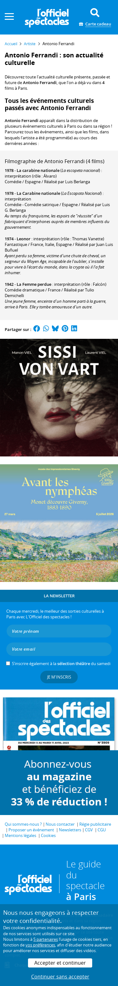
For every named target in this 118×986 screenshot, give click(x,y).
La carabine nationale (38, 170)
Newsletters (70, 830)
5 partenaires (45, 939)
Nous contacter (60, 824)
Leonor (24, 239)
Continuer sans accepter (60, 976)
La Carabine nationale (38, 193)
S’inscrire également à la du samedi (61, 663)
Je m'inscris (59, 677)
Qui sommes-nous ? (23, 824)
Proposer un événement (31, 830)
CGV (89, 830)
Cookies (48, 835)
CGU (102, 830)
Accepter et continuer (60, 962)
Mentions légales (20, 835)
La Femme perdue (34, 284)
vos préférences (40, 945)
